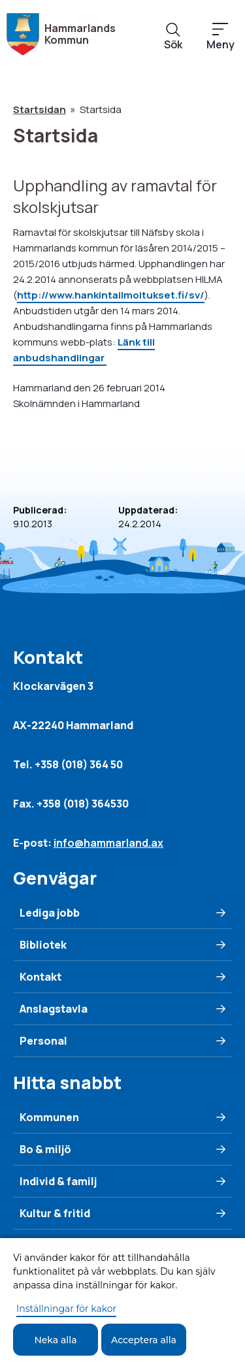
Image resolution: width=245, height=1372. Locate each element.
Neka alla (55, 1340)
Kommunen (49, 1117)
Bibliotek (43, 945)
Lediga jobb (50, 913)
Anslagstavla (54, 1009)
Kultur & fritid (55, 1213)
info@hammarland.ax (108, 843)
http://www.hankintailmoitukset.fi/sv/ (110, 295)
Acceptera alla (143, 1340)
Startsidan (39, 109)
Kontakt (40, 977)
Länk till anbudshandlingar (84, 350)
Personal (43, 1041)
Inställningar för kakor (66, 1309)
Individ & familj (58, 1181)
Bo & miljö (45, 1149)
